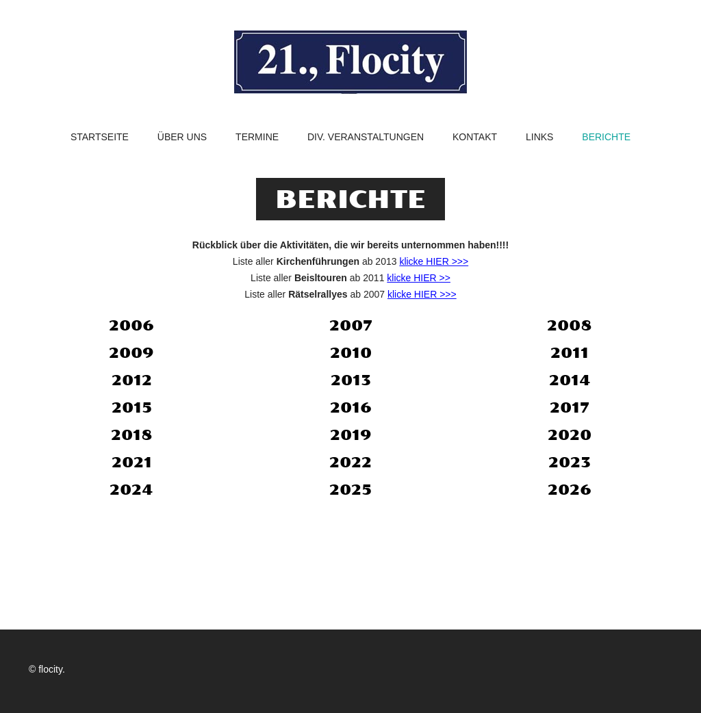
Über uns (182, 137)
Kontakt (475, 137)
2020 (569, 435)
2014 (570, 380)
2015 (132, 408)
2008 (569, 326)
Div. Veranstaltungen (365, 137)
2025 (350, 490)
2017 (569, 408)
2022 (350, 462)
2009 (131, 353)
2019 (351, 435)
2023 (569, 462)
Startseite (100, 137)
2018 (132, 435)
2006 (131, 326)
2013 (351, 380)
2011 (569, 353)
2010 (351, 353)
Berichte (606, 137)
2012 (132, 380)
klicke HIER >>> (433, 261)
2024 (131, 490)
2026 (569, 490)
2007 (350, 326)
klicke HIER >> (418, 277)
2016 (351, 408)
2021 (132, 462)
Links (539, 137)
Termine (257, 137)
